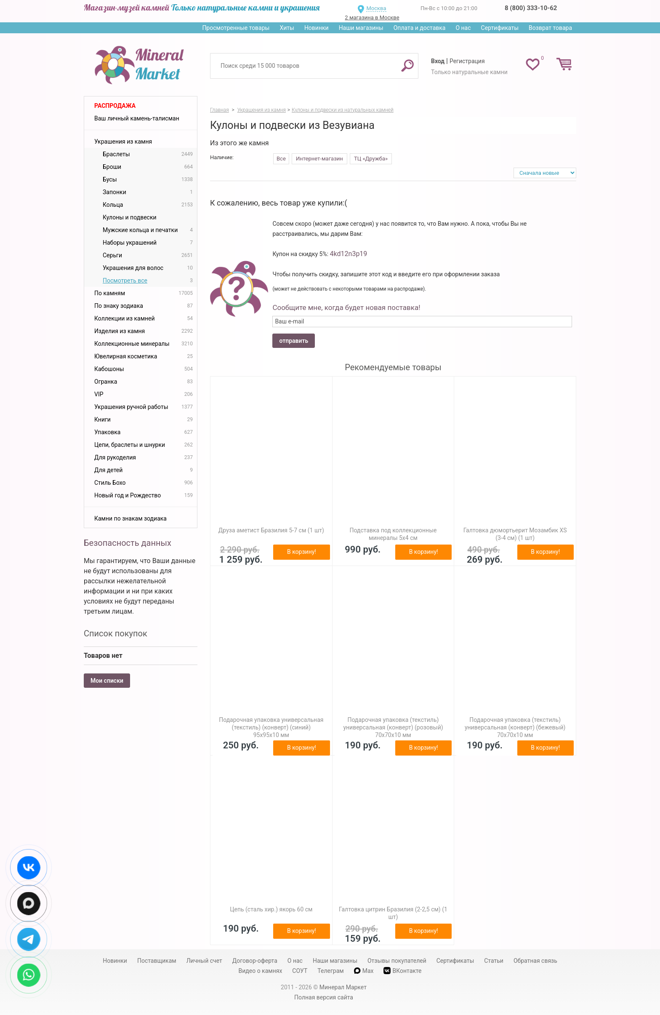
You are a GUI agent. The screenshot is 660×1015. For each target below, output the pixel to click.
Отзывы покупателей (396, 960)
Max (364, 970)
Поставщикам (156, 960)
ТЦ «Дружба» (371, 158)
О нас (463, 27)
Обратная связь (535, 960)
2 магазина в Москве (372, 17)
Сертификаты (500, 27)
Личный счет (204, 960)
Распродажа (115, 105)
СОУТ (299, 970)
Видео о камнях (260, 970)
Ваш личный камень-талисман (136, 118)
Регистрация (467, 61)
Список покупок (115, 633)
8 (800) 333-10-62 (531, 8)
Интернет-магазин (319, 158)
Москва (376, 8)
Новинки (316, 27)
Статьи (493, 960)
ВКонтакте (402, 970)
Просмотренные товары (235, 27)
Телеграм (330, 970)
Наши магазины (361, 27)
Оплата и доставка (420, 27)
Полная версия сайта (323, 997)
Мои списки (106, 680)
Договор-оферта (254, 960)
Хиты (286, 27)
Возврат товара (550, 27)
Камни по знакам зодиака (130, 518)
